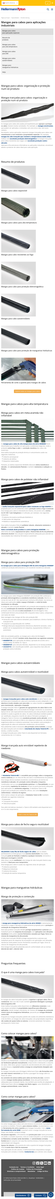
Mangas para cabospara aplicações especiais (10, 32)
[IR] (48, 9)
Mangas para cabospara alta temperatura (9, 46)
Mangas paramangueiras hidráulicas (10, 66)
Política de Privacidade (34, 1169)
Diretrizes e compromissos (16, 1171)
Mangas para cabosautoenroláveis (8, 59)
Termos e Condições (27, 1167)
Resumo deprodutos (6, 39)
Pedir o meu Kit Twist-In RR (27, 814)
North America (10, 3)
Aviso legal (40, 1167)
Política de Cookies (17, 1169)
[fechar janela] (52, 3)
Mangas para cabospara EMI (8, 52)
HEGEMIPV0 (7, 647)
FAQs (4, 72)
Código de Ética (42, 1171)
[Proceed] (47, 2)
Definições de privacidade (12, 1180)
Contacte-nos (13, 1167)
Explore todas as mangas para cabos (27, 391)
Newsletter (31, 1171)
